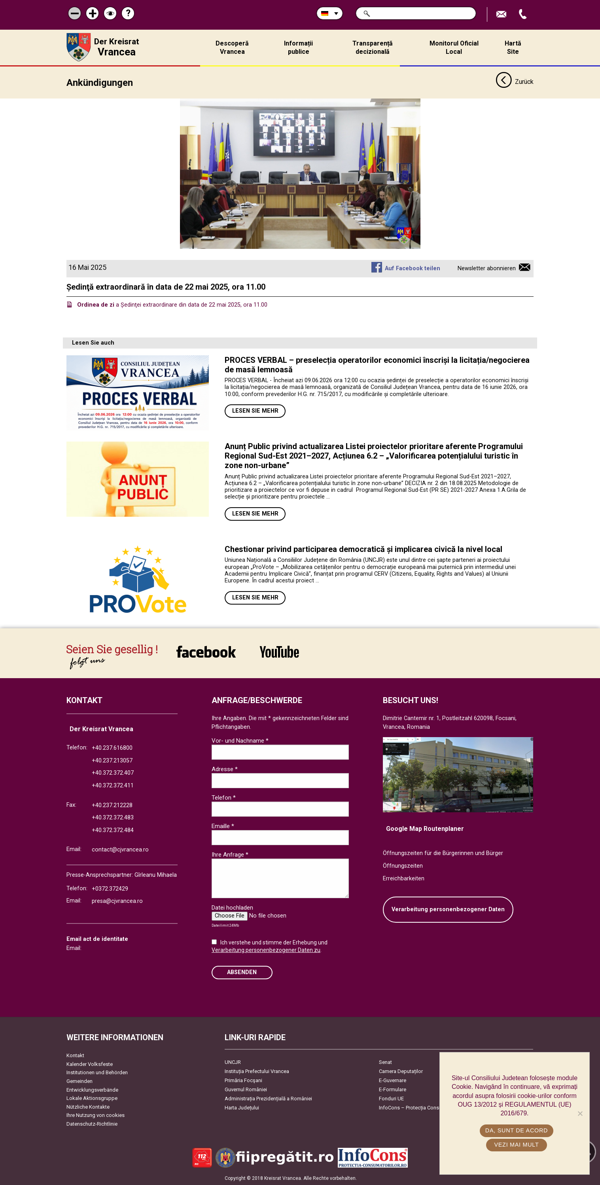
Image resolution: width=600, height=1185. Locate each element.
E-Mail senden (502, 14)
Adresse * (225, 769)
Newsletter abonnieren (487, 268)
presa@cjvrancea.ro (117, 901)
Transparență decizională (372, 47)
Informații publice (298, 47)
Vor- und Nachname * (240, 740)
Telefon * (224, 797)
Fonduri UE (391, 1099)
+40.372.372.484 (113, 830)
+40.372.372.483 (113, 817)
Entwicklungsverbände (92, 1090)
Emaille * (223, 826)
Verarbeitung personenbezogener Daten (448, 909)
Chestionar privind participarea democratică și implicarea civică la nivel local (363, 549)
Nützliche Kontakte (88, 1107)
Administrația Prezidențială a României (268, 1099)
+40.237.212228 (112, 805)
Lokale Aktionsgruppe (91, 1098)
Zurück (514, 82)
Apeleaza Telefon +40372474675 (524, 14)
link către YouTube (279, 652)
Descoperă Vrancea (232, 47)
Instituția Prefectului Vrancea (257, 1071)
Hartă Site (513, 47)
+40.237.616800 (112, 748)
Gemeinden (79, 1081)
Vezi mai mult (516, 1144)
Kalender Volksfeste (89, 1064)
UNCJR (233, 1062)
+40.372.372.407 (113, 773)
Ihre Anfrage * (230, 854)
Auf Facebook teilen (412, 268)
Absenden (242, 972)
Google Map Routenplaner (425, 828)
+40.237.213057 (112, 760)
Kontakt (75, 1055)
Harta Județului (242, 1108)
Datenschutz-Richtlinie (91, 1124)
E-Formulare (392, 1089)
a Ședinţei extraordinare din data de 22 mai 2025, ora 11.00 (172, 304)
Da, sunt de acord (516, 1130)
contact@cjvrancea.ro (120, 849)
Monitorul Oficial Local (454, 47)
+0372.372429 (110, 888)
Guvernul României (246, 1089)
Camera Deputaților (401, 1071)
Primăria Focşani (243, 1080)
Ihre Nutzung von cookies (95, 1115)
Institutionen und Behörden (97, 1072)
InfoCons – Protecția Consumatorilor (420, 1108)
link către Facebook (206, 652)
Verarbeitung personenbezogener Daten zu (266, 950)
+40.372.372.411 (113, 785)
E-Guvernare (392, 1080)
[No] (580, 1113)
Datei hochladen (232, 907)
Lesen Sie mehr (255, 411)
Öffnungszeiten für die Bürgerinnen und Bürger (443, 853)
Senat (385, 1062)
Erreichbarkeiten (403, 878)
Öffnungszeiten (403, 866)
